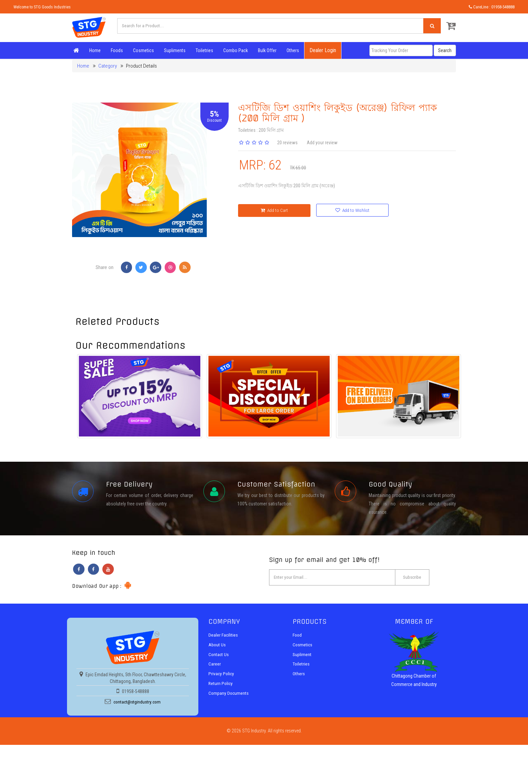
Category (107, 66)
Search (445, 50)
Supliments (173, 50)
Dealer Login (321, 50)
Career (214, 666)
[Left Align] (431, 26)
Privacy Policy (221, 676)
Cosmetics (142, 50)
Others (291, 50)
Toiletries (203, 50)
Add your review (322, 142)
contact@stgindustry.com (137, 705)
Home (93, 50)
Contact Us (219, 656)
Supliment (302, 656)
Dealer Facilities (223, 637)
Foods (115, 50)
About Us (217, 647)
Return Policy (221, 685)
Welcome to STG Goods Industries (42, 6)
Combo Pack (234, 50)
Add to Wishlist (335, 210)
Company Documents (229, 695)
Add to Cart (268, 211)
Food (297, 637)
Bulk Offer (266, 50)
